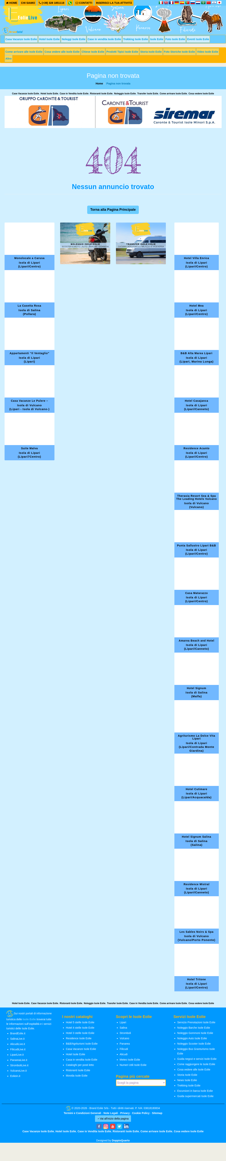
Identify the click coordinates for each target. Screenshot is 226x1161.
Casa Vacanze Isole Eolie (21, 39)
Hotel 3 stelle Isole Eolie (80, 1033)
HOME (11, 2)
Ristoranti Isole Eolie (101, 93)
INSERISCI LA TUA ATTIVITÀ (114, 2)
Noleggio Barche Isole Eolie (193, 1027)
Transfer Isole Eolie (147, 93)
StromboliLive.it (19, 1065)
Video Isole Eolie (207, 51)
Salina (123, 1027)
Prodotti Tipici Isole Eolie (122, 51)
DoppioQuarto (121, 1140)
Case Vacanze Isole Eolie (25, 93)
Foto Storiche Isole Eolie (179, 51)
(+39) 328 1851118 (51, 2)
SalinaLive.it (17, 1038)
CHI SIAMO (28, 2)
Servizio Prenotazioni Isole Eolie (196, 1022)
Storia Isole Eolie (151, 51)
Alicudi (124, 1054)
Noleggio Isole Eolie (125, 93)
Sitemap (157, 1113)
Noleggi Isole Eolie (73, 39)
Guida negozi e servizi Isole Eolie (196, 1058)
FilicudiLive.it (18, 1049)
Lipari (123, 1022)
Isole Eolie (156, 39)
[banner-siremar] (113, 111)
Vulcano (124, 1038)
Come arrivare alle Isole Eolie (24, 51)
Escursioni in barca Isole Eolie (195, 1090)
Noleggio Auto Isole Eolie (192, 1038)
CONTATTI (84, 2)
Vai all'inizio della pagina (113, 1118)
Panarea (125, 1043)
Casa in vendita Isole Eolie (81, 1059)
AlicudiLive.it (17, 1044)
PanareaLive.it (18, 1060)
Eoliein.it (15, 1076)
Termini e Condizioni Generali (82, 1113)
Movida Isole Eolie (77, 1075)
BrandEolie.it (17, 1033)
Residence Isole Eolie (79, 1038)
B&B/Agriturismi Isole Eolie (82, 1043)
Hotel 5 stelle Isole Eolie (80, 1022)
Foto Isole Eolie (175, 39)
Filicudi (124, 1048)
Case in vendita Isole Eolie (104, 39)
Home (99, 83)
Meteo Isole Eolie (130, 1059)
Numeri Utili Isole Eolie (133, 1064)
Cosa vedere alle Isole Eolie (62, 51)
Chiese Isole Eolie (93, 51)
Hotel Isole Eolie (49, 39)
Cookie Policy (141, 1113)
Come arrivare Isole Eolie (173, 93)
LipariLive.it (17, 1054)
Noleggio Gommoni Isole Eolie (195, 1033)
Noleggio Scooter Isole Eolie (194, 1043)
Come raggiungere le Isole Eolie (196, 1064)
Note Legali (111, 1113)
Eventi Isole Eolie (198, 39)
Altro (9, 58)
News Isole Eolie (187, 1080)
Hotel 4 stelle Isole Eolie (80, 1027)
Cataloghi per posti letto (80, 1064)
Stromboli (125, 1033)
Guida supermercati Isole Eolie (195, 1096)
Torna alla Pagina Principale (113, 210)
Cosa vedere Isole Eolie (201, 93)
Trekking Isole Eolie (135, 39)
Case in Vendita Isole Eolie (74, 93)
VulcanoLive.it (18, 1070)
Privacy (125, 1113)
